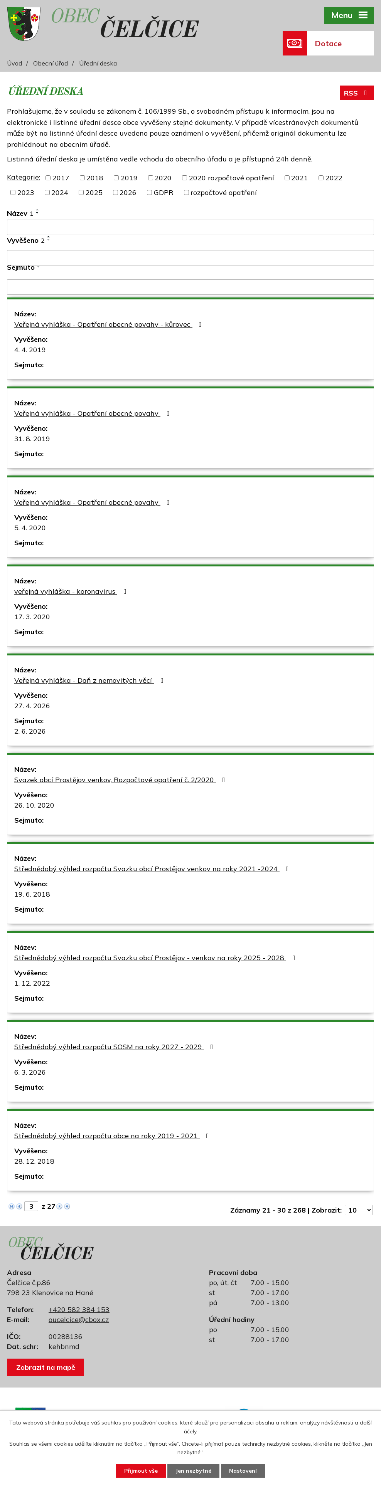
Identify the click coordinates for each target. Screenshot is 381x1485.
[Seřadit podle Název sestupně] (38, 212)
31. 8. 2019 (32, 438)
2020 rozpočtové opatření (231, 177)
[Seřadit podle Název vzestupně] (38, 209)
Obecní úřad (50, 63)
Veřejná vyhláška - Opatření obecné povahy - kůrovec (109, 324)
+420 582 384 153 (79, 1309)
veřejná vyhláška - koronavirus (72, 591)
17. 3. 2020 (32, 616)
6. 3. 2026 (30, 1072)
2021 (299, 177)
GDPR (164, 192)
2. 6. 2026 (30, 731)
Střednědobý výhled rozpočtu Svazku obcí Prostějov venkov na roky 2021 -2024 (153, 868)
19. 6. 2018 (32, 894)
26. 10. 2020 (34, 805)
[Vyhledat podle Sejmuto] (190, 287)
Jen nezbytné (193, 1470)
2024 (59, 192)
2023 (25, 192)
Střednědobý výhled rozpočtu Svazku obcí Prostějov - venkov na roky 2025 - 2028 (156, 957)
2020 (163, 177)
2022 (333, 177)
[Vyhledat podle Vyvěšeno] (190, 257)
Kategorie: (23, 177)
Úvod (14, 63)
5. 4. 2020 (30, 527)
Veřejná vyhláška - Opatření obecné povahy (93, 413)
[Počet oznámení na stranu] (359, 1210)
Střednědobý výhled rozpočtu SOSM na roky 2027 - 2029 (115, 1046)
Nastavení (243, 1470)
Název (20, 213)
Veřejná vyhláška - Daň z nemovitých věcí (90, 680)
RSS (357, 93)
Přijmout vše (141, 1470)
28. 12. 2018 (34, 1161)
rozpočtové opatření (223, 192)
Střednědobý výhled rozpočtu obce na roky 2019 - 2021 (113, 1135)
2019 (129, 177)
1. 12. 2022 (32, 983)
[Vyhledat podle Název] (190, 227)
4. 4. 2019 (30, 349)
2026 (128, 192)
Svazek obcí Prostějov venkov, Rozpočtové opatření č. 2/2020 (121, 779)
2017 (60, 177)
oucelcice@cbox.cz (79, 1319)
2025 (94, 192)
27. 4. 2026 (32, 705)
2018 (94, 177)
